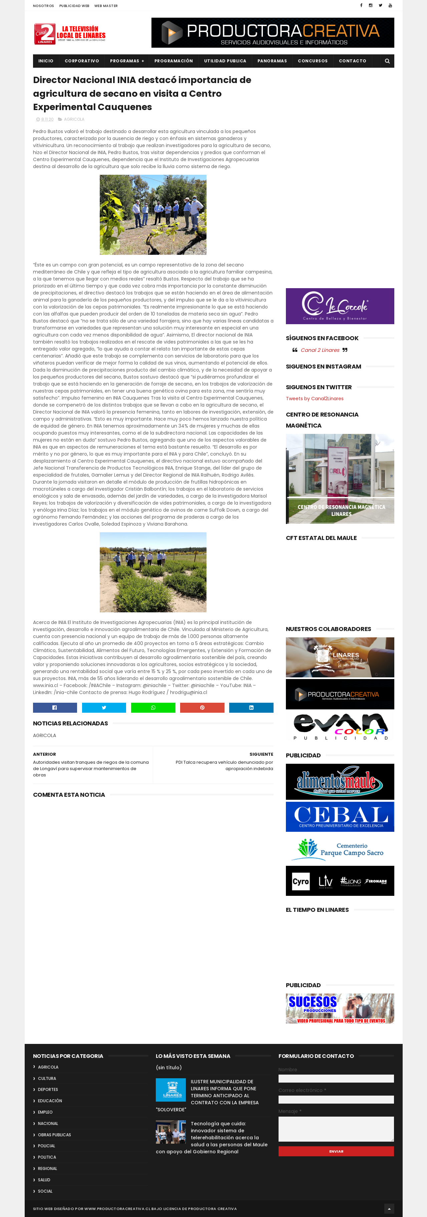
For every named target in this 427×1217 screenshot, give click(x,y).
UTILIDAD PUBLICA (225, 61)
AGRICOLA (74, 119)
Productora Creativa (212, 1208)
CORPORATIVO (82, 61)
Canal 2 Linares (320, 350)
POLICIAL (46, 1146)
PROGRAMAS (124, 61)
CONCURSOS (313, 61)
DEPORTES (48, 1089)
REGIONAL (47, 1168)
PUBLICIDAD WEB (74, 5)
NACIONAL (48, 1123)
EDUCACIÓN (50, 1101)
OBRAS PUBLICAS (54, 1135)
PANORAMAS (272, 61)
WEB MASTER (106, 5)
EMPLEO (45, 1112)
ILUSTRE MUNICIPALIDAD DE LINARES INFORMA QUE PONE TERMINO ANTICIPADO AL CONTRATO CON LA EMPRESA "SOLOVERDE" (207, 1095)
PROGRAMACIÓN (173, 61)
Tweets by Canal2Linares (315, 398)
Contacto (353, 61)
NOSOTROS (43, 5)
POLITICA (47, 1157)
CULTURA (47, 1078)
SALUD (44, 1180)
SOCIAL (45, 1191)
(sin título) (169, 1067)
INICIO (46, 61)
